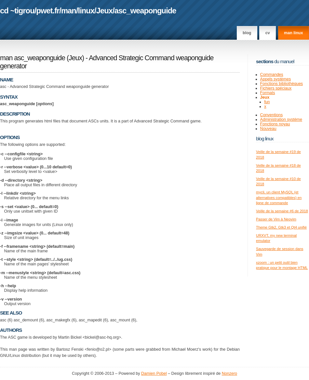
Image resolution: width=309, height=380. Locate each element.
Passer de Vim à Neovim (276, 219)
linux (86, 10)
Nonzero (229, 373)
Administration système (281, 119)
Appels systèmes (275, 79)
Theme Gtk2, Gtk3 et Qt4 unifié (281, 227)
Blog (247, 33)
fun (267, 102)
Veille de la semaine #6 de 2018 (282, 211)
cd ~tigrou (17, 10)
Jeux (104, 10)
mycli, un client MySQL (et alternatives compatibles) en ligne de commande (279, 197)
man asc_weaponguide (32, 58)
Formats (267, 93)
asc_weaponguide (145, 10)
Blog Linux (265, 138)
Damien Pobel (154, 373)
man (68, 10)
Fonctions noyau (275, 124)
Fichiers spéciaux (276, 88)
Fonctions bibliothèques (281, 83)
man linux (293, 33)
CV (267, 33)
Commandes (271, 74)
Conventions (271, 115)
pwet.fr (47, 10)
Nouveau (268, 128)
